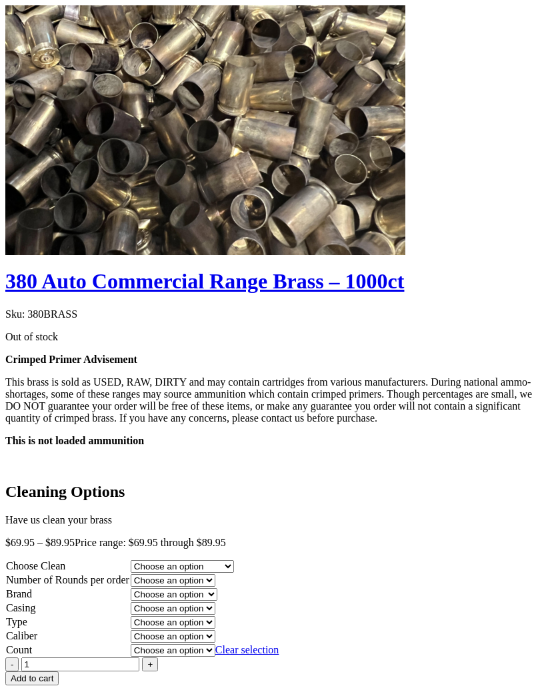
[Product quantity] (80, 664)
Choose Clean (35, 565)
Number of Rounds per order (67, 579)
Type (16, 621)
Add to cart (32, 678)
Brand (19, 593)
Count (19, 649)
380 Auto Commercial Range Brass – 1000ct (204, 281)
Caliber (21, 635)
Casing (20, 607)
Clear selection (247, 649)
